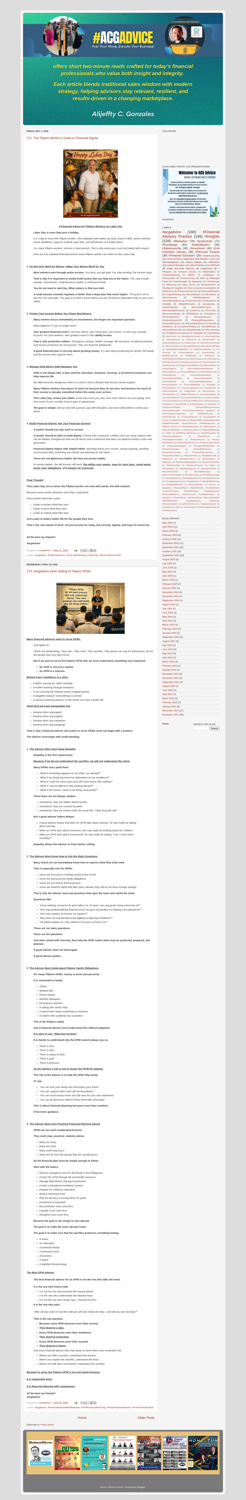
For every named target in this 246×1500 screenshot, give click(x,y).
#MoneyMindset (208, 326)
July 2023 (167, 645)
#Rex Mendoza (212, 330)
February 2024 (169, 629)
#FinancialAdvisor (169, 372)
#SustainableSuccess (211, 478)
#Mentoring (171, 285)
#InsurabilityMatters (208, 394)
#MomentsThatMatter (171, 430)
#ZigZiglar (198, 333)
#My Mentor (210, 294)
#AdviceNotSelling (212, 336)
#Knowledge (169, 244)
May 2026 (167, 522)
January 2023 (169, 670)
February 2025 (169, 584)
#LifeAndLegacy (196, 404)
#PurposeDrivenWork (171, 456)
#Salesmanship (171, 248)
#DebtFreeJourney (169, 356)
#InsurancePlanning (192, 398)
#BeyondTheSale (172, 346)
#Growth (212, 323)
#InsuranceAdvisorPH (171, 398)
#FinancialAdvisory (202, 317)
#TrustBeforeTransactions (177, 333)
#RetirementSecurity (195, 465)
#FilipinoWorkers (56, 555)
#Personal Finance (207, 251)
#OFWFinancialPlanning (93, 1407)
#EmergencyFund (169, 362)
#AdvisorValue (190, 343)
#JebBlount (167, 326)
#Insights (212, 236)
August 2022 (168, 686)
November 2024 (170, 596)
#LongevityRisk (209, 417)
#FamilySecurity (168, 365)
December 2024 (170, 592)
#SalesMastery (201, 244)
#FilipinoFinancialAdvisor (189, 365)
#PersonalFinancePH (110, 555)
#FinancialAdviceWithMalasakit (63, 1407)
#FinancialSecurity (169, 385)
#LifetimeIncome (169, 417)
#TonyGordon (191, 301)
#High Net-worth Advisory (181, 268)
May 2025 (167, 571)
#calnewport (208, 275)
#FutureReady (210, 388)
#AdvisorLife (191, 340)
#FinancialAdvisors (171, 317)
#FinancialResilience (194, 323)
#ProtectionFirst (208, 285)
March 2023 (168, 661)
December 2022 (170, 674)
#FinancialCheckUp (208, 372)
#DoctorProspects (196, 359)
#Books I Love (207, 259)
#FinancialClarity (169, 375)
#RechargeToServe (187, 459)
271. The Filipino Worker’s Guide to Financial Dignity (62, 138)
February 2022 (169, 702)
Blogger (141, 1487)
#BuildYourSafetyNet (202, 349)
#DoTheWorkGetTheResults (173, 359)
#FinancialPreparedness (202, 320)
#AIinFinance (171, 336)
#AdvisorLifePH (208, 340)
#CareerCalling (208, 352)
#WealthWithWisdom (174, 485)
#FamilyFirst (209, 314)
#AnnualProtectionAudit (210, 343)
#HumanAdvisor (168, 394)
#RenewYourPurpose (211, 462)
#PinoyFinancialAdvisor (119, 1407)
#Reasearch (167, 459)
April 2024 (167, 620)
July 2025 (167, 563)
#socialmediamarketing (207, 507)
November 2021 (170, 714)
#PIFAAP (215, 265)
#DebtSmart (209, 356)
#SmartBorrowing (192, 475)
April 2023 (167, 657)
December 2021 (170, 710)
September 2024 (170, 600)
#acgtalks (179, 288)
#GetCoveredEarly (169, 391)
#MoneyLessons (191, 430)
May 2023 (167, 653)
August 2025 (168, 559)
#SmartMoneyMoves (171, 301)
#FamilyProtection (209, 362)
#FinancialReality (169, 382)
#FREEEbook (192, 314)
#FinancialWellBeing (191, 385)
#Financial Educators (182, 255)
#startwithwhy (213, 333)
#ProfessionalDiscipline (186, 443)
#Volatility (166, 304)
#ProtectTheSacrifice (142, 1407)
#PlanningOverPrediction (172, 440)
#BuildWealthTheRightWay (177, 349)
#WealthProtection (186, 304)
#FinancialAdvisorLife (187, 291)
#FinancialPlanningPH (203, 378)
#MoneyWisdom (193, 294)
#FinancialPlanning (76, 555)
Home (82, 1417)
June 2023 (167, 649)
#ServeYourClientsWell (171, 475)
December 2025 (170, 543)
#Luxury (165, 420)
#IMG (202, 278)
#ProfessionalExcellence (209, 443)
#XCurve (212, 485)
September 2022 (170, 682)
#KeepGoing (212, 401)
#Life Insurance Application (181, 259)
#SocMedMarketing (190, 478)
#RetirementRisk (173, 465)
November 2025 (170, 547)
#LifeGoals (211, 404)
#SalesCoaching (211, 255)
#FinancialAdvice (169, 369)
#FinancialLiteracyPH (172, 320)
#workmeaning (168, 510)
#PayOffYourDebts (208, 433)
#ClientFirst (195, 310)
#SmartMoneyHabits (211, 475)
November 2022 (170, 678)
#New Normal (189, 285)
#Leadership (181, 404)
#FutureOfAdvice (169, 388)
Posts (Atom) (47, 1424)
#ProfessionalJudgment (176, 446)
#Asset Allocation (176, 265)
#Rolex (212, 465)
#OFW (168, 433)
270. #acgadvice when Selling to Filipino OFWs (59, 571)
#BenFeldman (197, 265)
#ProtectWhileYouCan (202, 449)
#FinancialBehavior (188, 372)
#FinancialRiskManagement (200, 382)
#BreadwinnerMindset (211, 346)
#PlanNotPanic (204, 436)
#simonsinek (188, 507)
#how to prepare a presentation (201, 288)
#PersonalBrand (170, 262)
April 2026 (167, 527)
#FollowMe (210, 385)
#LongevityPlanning (189, 417)
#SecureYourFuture (170, 472)
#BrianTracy (167, 291)
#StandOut (214, 262)
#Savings (166, 288)
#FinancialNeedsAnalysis (200, 375)
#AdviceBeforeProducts (190, 336)
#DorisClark (210, 310)
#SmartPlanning (172, 478)
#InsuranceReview (172, 401)
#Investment (197, 248)
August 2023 (168, 641)
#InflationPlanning (187, 394)
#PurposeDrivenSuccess (203, 452)
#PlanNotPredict (193, 330)
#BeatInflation (209, 272)
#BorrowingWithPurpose (173, 310)
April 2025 (167, 576)
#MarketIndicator (179, 420)
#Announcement (187, 278)
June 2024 (167, 612)
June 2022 (167, 690)
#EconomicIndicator (171, 314)
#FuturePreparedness (190, 388)
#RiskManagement (201, 297)
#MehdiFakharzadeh (190, 427)
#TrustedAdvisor (208, 301)
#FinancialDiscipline (210, 291)
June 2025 (167, 567)
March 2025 (168, 580)
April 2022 (167, 694)
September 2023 (170, 637)
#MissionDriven (209, 427)
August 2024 (168, 604)
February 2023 (169, 665)
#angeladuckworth (208, 504)
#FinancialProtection (171, 323)
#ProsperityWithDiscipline (204, 446)
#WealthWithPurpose (211, 481)
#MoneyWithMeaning (211, 430)
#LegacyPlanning (174, 294)
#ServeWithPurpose (202, 472)
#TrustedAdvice (192, 481)
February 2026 (169, 535)
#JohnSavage (213, 281)
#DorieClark (212, 359)
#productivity (204, 241)
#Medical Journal (169, 427)
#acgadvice (40, 555)
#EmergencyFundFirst (189, 362)
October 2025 (169, 551)
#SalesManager (180, 281)
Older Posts (146, 1417)
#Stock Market (193, 262)
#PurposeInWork (191, 456)
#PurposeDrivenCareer (171, 452)
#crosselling (167, 507)
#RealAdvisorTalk (209, 456)
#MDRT (191, 275)
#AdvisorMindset (170, 307)
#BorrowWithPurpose (201, 307)
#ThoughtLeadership (173, 481)
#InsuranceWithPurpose (193, 401)
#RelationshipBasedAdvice (187, 462)
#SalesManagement (188, 469)
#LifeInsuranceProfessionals (174, 414)
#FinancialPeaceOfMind (172, 378)
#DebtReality (191, 356)
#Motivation (180, 241)
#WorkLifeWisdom (195, 485)
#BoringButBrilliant (190, 346)
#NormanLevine (169, 297)
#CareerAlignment (186, 352)
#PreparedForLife (197, 440)
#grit (178, 507)
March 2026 (168, 531)
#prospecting (209, 304)
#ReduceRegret (208, 459)
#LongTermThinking (187, 326)
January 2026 (169, 539)
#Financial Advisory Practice (191, 234)
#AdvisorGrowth (173, 340)
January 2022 (169, 706)
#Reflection (167, 462)
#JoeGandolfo (168, 278)
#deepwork (197, 281)
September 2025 (170, 555)
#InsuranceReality (212, 398)
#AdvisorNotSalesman (171, 343)
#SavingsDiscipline (208, 469)
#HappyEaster (190, 391)
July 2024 (167, 608)
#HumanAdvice (209, 391)
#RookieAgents (168, 469)
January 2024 (169, 633)
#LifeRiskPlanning (205, 414)
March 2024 (168, 624)
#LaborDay (92, 555)
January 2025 (169, 588)
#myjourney (207, 268)
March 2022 (168, 698)
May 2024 (167, 616)
